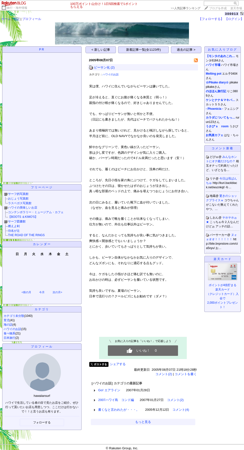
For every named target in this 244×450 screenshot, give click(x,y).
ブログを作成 (218, 8)
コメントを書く (186, 374)
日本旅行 (9, 338)
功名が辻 (14, 230)
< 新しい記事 (101, 49)
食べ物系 (9, 333)
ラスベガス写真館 (19, 203)
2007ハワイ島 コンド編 (116, 400)
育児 (6, 320)
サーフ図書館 (17, 221)
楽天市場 (236, 8)
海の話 (8, 324)
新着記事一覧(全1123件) (143, 49)
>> (185, 8)
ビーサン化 (102, 67)
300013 (231, 14)
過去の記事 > (186, 49)
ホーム (6, 19)
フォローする (42, 422)
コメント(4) (180, 409)
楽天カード (223, 259)
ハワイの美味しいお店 (22, 207)
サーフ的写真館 (18, 194)
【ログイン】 (234, 19)
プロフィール (31, 19)
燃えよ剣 (14, 226)
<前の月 (26, 292)
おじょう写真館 (18, 198)
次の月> (57, 292)
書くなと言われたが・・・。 (118, 409)
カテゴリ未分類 (14, 316)
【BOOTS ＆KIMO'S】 (23, 217)
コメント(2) (163, 374)
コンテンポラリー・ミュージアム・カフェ (36, 212)
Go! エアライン (109, 390)
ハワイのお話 (12, 329)
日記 (16, 19)
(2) (112, 67)
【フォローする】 (211, 19)
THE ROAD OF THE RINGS (26, 235)
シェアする (118, 364)
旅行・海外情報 (17, 8)
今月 (42, 292)
